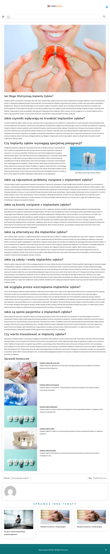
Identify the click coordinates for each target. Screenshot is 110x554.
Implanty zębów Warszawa (48, 407)
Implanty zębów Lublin (47, 428)
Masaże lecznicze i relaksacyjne (53, 527)
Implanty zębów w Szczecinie (49, 385)
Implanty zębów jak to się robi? (50, 363)
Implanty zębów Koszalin (48, 450)
